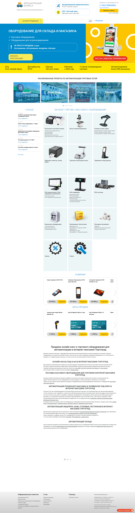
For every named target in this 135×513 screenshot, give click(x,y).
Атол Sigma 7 (104, 368)
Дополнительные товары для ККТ (54, 136)
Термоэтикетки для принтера (102, 227)
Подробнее (62, 301)
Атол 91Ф (83, 368)
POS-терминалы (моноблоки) (53, 197)
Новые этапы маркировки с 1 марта (28, 123)
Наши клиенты (47, 501)
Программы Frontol (75, 230)
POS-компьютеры (49, 196)
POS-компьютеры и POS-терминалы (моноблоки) (53, 193)
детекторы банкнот (48, 383)
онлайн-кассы (85, 417)
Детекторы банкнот (50, 227)
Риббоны (96, 226)
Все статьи (20, 154)
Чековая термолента (100, 229)
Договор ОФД (48, 133)
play (87, 61)
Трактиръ (68, 417)
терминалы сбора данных (85, 403)
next (132, 42)
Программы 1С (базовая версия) (78, 232)
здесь (103, 393)
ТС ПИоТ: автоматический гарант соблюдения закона (27, 115)
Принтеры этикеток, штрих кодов (53, 161)
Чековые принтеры (75, 201)
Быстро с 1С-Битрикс (124, 510)
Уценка (47, 256)
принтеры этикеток (73, 403)
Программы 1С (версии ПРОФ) (78, 227)
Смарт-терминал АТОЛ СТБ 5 (55, 280)
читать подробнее (22, 118)
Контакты (46, 502)
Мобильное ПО (74, 226)
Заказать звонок (109, 10)
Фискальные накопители (51, 135)
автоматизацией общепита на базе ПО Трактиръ (93, 411)
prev (87, 42)
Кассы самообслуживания (78, 128)
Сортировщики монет (51, 229)
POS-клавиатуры (74, 196)
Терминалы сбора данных (102, 160)
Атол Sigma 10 (96, 368)
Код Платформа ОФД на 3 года (76, 312)
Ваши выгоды (22, 499)
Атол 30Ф (77, 368)
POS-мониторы (74, 198)
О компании (46, 499)
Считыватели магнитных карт (78, 200)
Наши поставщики (48, 497)
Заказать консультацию (16, 57)
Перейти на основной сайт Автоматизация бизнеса (30, 9)
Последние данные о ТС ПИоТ (26, 140)
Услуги (72, 256)
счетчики (112, 381)
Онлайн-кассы (74, 370)
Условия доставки (23, 504)
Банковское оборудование (53, 224)
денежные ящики (62, 403)
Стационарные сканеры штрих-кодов (104, 133)
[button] (15, 95)
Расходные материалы (101, 224)
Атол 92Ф (88, 368)
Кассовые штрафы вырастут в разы (28, 147)
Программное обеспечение (78, 224)
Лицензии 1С (73, 229)
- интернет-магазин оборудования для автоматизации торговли (31, 5)
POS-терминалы (76, 417)
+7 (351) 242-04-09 (107, 5)
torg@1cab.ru (103, 7)
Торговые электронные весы (79, 160)
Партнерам (46, 504)
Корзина (99, 20)
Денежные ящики (74, 194)
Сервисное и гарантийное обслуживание (29, 501)
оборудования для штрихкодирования (67, 426)
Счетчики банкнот (50, 226)
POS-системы (98, 192)
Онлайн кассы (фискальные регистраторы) (52, 131)
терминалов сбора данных (103, 426)
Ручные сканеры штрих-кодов (102, 132)
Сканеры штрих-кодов (101, 128)
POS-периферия (75, 192)
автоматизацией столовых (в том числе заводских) (83, 413)
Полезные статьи (73, 497)
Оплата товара (22, 502)
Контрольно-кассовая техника (54, 128)
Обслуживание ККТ (23, 497)
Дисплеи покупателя (75, 197)
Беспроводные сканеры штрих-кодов (104, 130)
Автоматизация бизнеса (100, 494)
